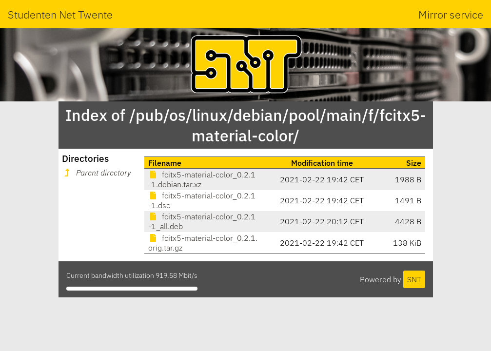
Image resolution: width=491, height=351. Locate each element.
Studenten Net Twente (60, 14)
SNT (414, 279)
